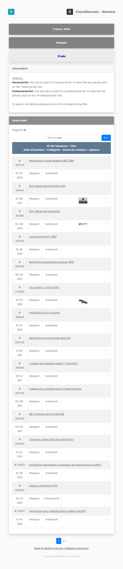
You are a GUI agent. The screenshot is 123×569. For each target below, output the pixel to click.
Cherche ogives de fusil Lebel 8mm (51, 439)
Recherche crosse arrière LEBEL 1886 (51, 161)
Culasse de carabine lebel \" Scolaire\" (53, 363)
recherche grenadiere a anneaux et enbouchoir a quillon (65, 465)
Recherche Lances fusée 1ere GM (49, 338)
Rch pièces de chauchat (44, 211)
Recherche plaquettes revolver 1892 (51, 262)
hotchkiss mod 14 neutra (44, 313)
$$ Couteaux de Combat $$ (46, 414)
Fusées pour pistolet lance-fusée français (55, 389)
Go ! (106, 138)
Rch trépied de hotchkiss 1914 (47, 186)
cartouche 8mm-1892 (43, 237)
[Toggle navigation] (70, 12)
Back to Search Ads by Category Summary (61, 548)
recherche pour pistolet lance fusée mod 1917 (57, 511)
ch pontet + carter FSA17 (44, 287)
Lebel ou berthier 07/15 (43, 486)
